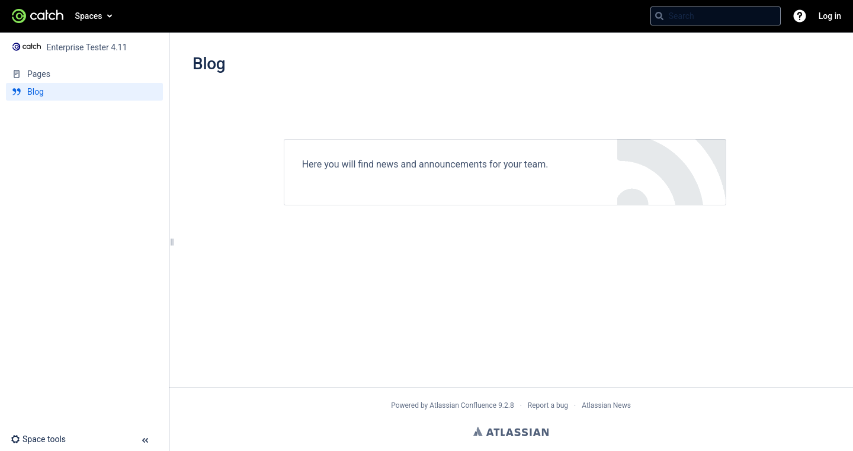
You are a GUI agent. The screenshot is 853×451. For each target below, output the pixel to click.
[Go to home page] (37, 16)
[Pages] (84, 74)
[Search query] (715, 16)
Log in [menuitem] (830, 16)
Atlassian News (606, 405)
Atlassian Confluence (462, 405)
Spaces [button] (88, 16)
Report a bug (548, 405)
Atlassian (511, 431)
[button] (800, 16)
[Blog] (84, 92)
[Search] (659, 16)
